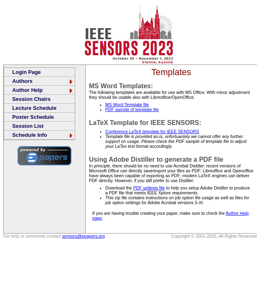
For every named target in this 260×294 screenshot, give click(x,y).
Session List (28, 126)
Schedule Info (42, 135)
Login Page (26, 72)
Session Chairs (31, 99)
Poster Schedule (33, 117)
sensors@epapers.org (83, 236)
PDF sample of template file (132, 109)
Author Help (42, 90)
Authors (42, 81)
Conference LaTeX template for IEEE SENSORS (152, 131)
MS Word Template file (127, 104)
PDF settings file (149, 187)
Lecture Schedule (34, 108)
